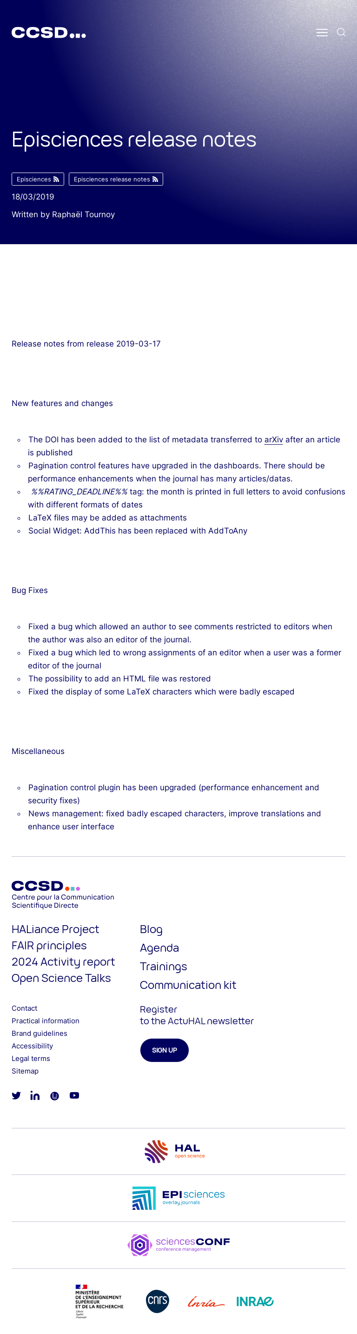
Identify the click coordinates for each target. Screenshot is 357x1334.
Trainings (163, 966)
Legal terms (31, 1058)
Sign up (164, 1050)
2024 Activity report (63, 961)
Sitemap (25, 1071)
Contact (24, 1008)
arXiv (273, 439)
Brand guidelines (39, 1033)
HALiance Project (55, 928)
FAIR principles (49, 945)
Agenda (159, 947)
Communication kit (188, 984)
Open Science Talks (61, 977)
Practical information (45, 1020)
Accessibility (32, 1045)
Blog (151, 928)
